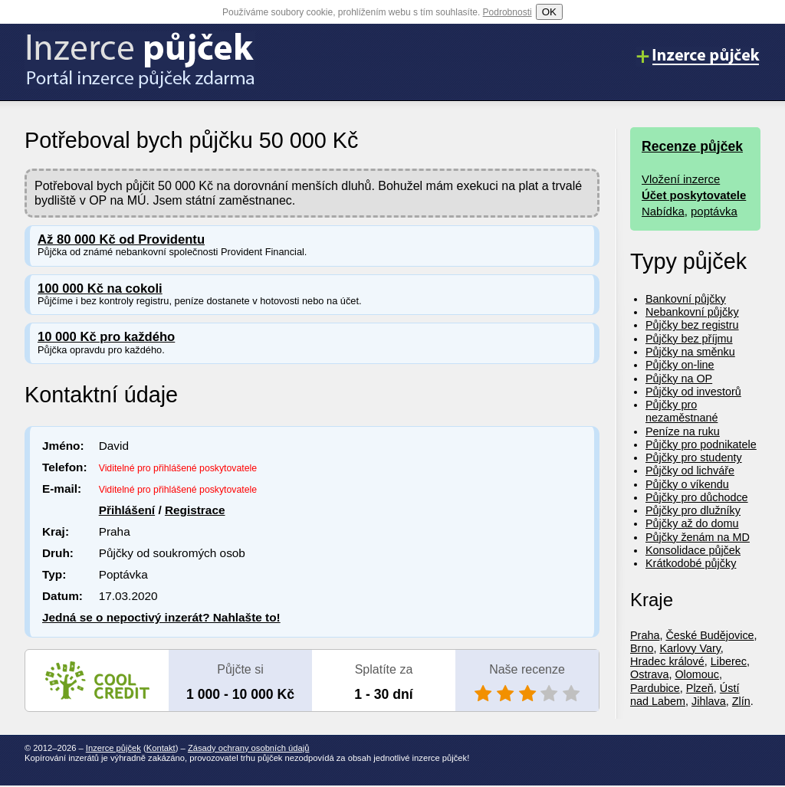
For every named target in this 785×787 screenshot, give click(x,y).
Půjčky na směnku (690, 352)
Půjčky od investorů (693, 391)
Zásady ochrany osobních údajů (249, 748)
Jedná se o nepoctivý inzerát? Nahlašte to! (161, 617)
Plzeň (700, 688)
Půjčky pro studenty (693, 457)
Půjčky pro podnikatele (701, 444)
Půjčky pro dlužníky (693, 510)
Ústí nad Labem (684, 694)
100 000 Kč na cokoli (100, 288)
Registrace (195, 509)
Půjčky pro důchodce (696, 497)
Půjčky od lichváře (689, 470)
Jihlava (708, 701)
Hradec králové (667, 661)
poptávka (714, 211)
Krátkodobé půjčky (690, 563)
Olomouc (697, 674)
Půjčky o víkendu (687, 484)
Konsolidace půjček (693, 550)
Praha (644, 635)
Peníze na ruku (682, 431)
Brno (641, 648)
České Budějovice (709, 635)
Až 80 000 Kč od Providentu (121, 239)
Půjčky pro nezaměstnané (681, 411)
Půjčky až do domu (692, 523)
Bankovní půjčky (685, 299)
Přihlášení (127, 509)
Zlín (741, 701)
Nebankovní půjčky (692, 312)
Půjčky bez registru (692, 325)
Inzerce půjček (113, 748)
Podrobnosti (507, 12)
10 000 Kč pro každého (106, 337)
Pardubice (655, 688)
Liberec (729, 661)
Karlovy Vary (689, 648)
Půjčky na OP (678, 378)
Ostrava (649, 674)
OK (549, 12)
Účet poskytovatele (694, 195)
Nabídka (663, 211)
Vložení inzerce (681, 178)
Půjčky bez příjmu (689, 339)
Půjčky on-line (679, 365)
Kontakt (161, 748)
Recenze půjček (692, 146)
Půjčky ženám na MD (697, 537)
